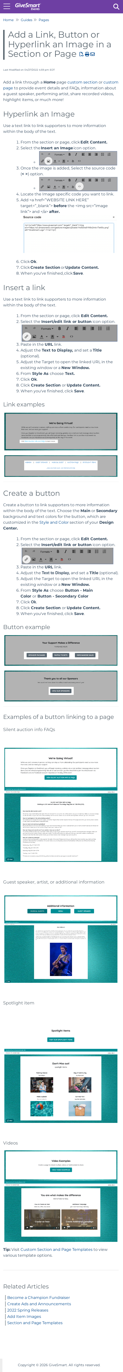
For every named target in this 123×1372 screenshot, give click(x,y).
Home (8, 20)
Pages (44, 20)
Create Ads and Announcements (39, 1304)
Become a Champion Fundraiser (38, 1297)
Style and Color (54, 522)
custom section (83, 82)
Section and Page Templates (35, 1323)
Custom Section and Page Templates (57, 1249)
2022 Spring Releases (27, 1310)
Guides (26, 20)
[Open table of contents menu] (8, 6)
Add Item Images (24, 1316)
